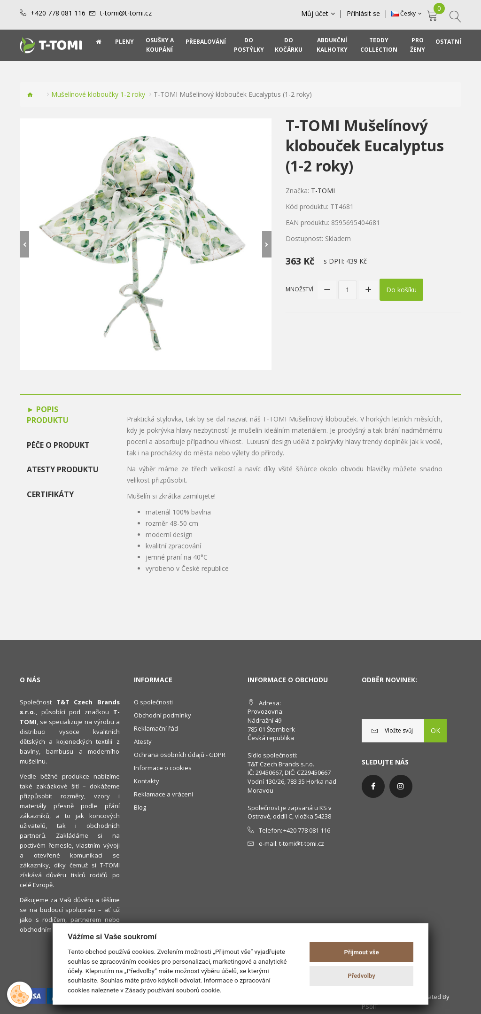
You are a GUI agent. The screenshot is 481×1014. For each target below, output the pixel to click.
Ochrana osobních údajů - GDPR (179, 754)
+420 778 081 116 (58, 13)
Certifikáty (50, 494)
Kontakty (146, 781)
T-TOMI (323, 190)
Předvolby (361, 975)
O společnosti (153, 702)
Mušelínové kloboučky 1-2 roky (98, 94)
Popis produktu (48, 414)
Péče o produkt (58, 445)
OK (435, 730)
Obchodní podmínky (162, 715)
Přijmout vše (361, 952)
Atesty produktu (63, 469)
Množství (299, 289)
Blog (140, 807)
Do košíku (401, 289)
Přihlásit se (363, 13)
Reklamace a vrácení (163, 794)
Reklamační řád (156, 728)
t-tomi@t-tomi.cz (126, 13)
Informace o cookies (163, 768)
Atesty (143, 741)
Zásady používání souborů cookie (172, 990)
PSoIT (370, 1006)
